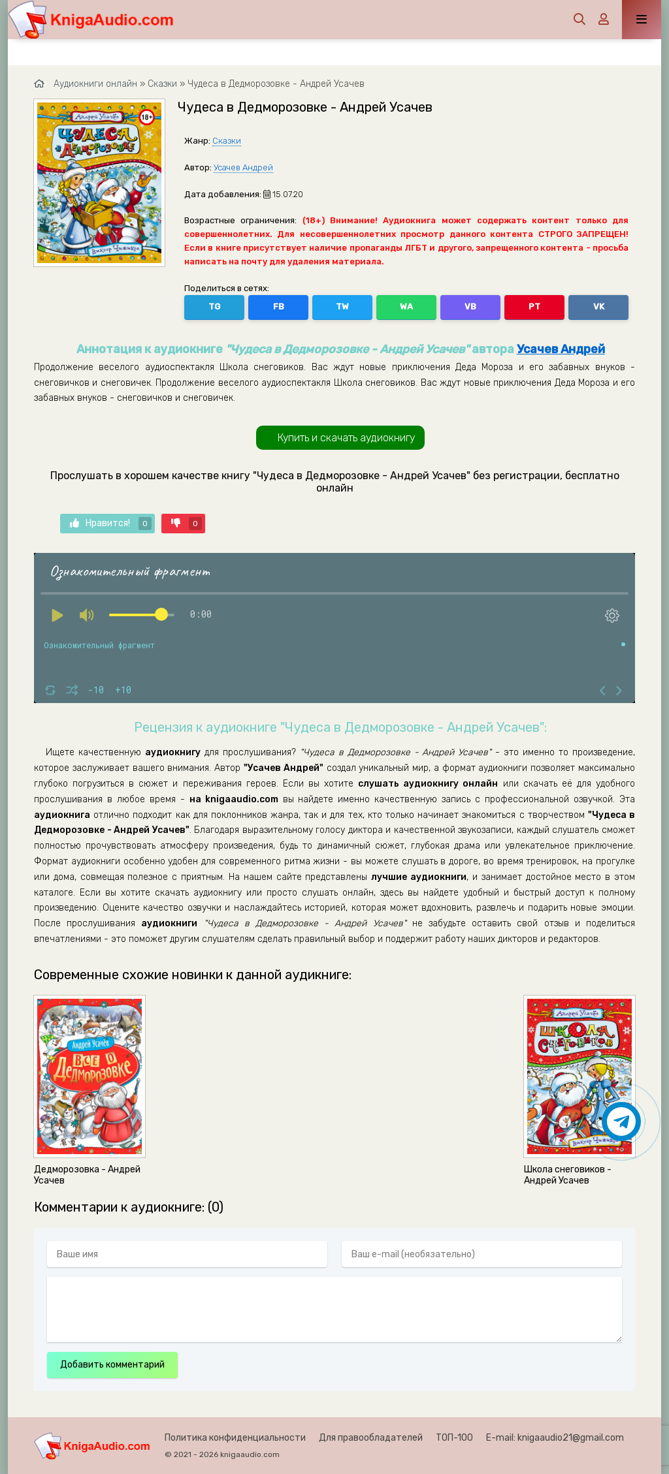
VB (470, 306)
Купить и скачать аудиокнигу (346, 437)
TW (342, 306)
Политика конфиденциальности (235, 1437)
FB (278, 306)
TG (214, 306)
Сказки (226, 141)
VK (598, 306)
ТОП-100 (454, 1437)
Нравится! (111, 523)
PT (534, 306)
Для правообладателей (371, 1437)
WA (406, 306)
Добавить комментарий (112, 1364)
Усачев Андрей (243, 167)
